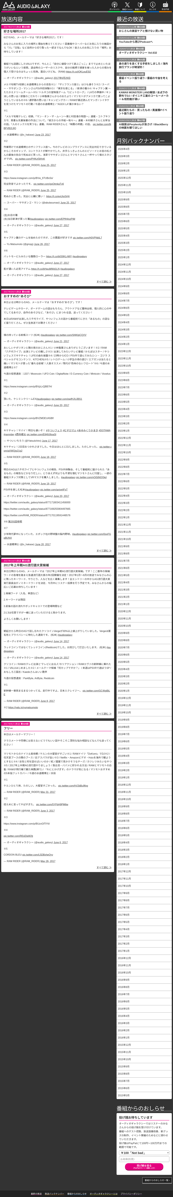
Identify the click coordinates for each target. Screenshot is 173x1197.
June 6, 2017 (61, 842)
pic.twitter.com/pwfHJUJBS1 (67, 399)
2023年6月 (124, 394)
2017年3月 (124, 936)
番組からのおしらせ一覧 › (157, 1180)
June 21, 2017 (61, 341)
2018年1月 (124, 864)
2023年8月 (124, 380)
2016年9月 (124, 980)
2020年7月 (124, 647)
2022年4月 (124, 496)
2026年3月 (124, 156)
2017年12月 (124, 871)
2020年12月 (124, 611)
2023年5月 (124, 402)
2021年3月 (124, 589)
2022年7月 (124, 474)
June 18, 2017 (48, 457)
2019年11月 (124, 705)
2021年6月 (124, 568)
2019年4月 (124, 756)
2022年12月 (124, 438)
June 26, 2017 (42, 244)
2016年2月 (124, 1030)
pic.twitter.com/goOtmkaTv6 (49, 184)
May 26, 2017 (47, 861)
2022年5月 (124, 488)
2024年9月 (124, 286)
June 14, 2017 (61, 641)
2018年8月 (124, 813)
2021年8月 (124, 553)
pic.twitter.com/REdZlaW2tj (18, 836)
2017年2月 (124, 943)
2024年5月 (124, 315)
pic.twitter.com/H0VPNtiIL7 (87, 237)
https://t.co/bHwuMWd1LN (45, 269)
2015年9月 (124, 1066)
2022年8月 (124, 467)
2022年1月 (124, 517)
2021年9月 (124, 546)
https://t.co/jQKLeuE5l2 (78, 71)
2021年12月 (124, 524)
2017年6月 (124, 915)
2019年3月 (124, 763)
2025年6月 (124, 221)
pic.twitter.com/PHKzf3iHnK (30, 159)
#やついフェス (54, 430)
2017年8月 (124, 900)
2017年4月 (124, 929)
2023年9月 (124, 373)
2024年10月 (124, 279)
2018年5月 (124, 835)
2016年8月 (124, 987)
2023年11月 (124, 358)
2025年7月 (124, 214)
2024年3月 (124, 329)
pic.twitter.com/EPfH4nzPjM (60, 219)
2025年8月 (124, 207)
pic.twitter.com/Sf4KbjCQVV (71, 335)
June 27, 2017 (61, 225)
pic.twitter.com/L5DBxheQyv (37, 854)
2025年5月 (124, 228)
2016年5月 (124, 1008)
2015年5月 (124, 1095)
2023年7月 (124, 387)
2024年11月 (124, 272)
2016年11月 (124, 965)
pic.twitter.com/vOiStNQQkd (91, 477)
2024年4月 (124, 322)
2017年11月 (124, 878)
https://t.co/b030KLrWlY (59, 256)
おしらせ (151, 11)
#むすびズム (69, 430)
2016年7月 (124, 994)
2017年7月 (124, 907)
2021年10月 (124, 539)
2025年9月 (124, 199)
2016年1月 (124, 1037)
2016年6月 (124, 1001)
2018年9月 (124, 806)
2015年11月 (124, 1052)
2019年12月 (124, 698)
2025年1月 (124, 257)
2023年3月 (124, 416)
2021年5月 (124, 575)
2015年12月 (124, 1045)
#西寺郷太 (20, 434)
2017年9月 (124, 893)
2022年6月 (124, 481)
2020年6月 (124, 654)
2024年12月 (124, 264)
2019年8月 (124, 727)
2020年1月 (124, 691)
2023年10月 (124, 365)
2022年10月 (124, 452)
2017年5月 (124, 922)
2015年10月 (124, 1059)
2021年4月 (124, 582)
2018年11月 (124, 792)
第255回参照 (15, 521)
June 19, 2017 (48, 483)
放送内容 (164, 11)
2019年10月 (124, 712)
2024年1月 (124, 344)
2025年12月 (124, 178)
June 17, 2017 (50, 440)
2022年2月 (124, 510)
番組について (140, 11)
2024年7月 (124, 300)
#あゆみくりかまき (87, 430)
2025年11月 (124, 185)
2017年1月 (124, 951)
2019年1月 (124, 777)
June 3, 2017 (47, 810)
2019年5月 (124, 748)
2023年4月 (124, 409)
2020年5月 (124, 662)
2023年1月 (124, 430)
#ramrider (9, 434)
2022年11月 (124, 445)
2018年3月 (124, 850)
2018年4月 (124, 842)
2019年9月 (124, 719)
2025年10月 (124, 192)
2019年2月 (124, 770)
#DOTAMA (104, 430)
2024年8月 (124, 293)
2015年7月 (124, 1081)
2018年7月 (124, 821)
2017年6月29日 (62, 78)
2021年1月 (124, 604)
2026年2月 (124, 163)
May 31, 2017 (47, 792)
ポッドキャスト (114, 11)
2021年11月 (124, 532)
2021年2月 (124, 597)
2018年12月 (124, 784)
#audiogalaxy (37, 219)
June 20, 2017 (61, 405)
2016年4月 (124, 1016)
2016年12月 (124, 958)
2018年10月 (124, 799)
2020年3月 (124, 676)
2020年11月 (124, 618)
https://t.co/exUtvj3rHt (57, 196)
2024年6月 (124, 308)
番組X (124, 11)
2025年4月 (124, 235)
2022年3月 (124, 503)
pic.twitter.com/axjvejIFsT (54, 489)
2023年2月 (124, 423)
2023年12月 (124, 351)
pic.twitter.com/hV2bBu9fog (73, 785)
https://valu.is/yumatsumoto (23, 707)
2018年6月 (124, 828)
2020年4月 (124, 669)
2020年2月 (124, 683)
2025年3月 (124, 243)
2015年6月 (124, 1088)
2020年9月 (124, 633)
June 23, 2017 (43, 134)
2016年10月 (124, 972)
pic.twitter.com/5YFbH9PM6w (52, 804)
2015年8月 (124, 1073)
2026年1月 (124, 170)
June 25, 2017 (48, 165)
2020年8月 (124, 640)
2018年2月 (124, 857)
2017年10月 (124, 886)
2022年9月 (124, 459)
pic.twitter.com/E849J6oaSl (41, 434)
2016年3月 (124, 1023)
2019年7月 (124, 734)
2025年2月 (124, 250)
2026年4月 (124, 149)
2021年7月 (124, 561)
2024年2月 (124, 337)
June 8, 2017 (47, 701)
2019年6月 (124, 741)
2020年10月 (124, 626)
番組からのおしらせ (141, 1108)
